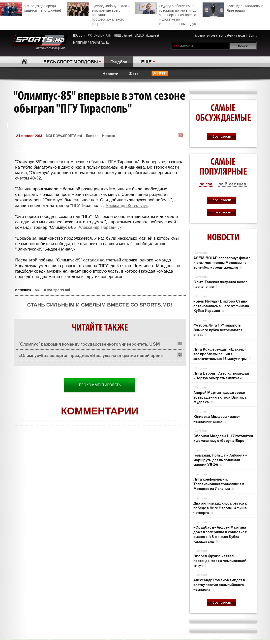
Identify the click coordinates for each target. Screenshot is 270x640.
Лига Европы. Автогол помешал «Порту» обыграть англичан (221, 375)
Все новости (221, 137)
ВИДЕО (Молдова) (147, 36)
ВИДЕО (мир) (123, 36)
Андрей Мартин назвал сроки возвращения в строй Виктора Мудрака (220, 397)
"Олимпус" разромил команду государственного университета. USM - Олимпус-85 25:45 (90, 345)
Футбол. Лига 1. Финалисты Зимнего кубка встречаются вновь (217, 330)
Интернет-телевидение (39, 42)
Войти (253, 36)
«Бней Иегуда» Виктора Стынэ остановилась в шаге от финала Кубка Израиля (221, 306)
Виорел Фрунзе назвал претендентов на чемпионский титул (219, 560)
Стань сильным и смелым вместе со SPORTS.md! (99, 304)
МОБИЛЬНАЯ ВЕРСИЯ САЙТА (91, 43)
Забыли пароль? (236, 36)
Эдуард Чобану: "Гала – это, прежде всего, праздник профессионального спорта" (98, 14)
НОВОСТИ (79, 36)
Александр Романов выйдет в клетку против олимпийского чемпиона (219, 584)
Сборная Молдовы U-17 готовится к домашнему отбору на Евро (223, 438)
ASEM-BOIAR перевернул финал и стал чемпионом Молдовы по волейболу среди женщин (221, 262)
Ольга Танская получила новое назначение (220, 284)
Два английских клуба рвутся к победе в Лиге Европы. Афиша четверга (220, 508)
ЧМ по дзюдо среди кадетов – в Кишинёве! (30, 7)
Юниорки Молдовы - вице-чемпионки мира (216, 418)
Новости (110, 73)
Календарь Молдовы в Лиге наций (233, 7)
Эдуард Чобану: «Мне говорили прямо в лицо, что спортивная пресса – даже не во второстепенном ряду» (166, 14)
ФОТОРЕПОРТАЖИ (100, 36)
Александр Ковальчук (127, 205)
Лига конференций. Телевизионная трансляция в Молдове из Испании (218, 484)
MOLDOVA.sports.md (52, 290)
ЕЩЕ (146, 61)
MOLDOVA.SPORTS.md (64, 135)
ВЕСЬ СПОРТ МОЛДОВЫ (70, 61)
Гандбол (118, 61)
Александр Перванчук (99, 227)
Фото (134, 73)
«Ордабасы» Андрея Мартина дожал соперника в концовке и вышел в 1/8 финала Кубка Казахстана (220, 534)
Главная (24, 61)
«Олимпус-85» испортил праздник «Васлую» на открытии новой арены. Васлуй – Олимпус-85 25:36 (92, 356)
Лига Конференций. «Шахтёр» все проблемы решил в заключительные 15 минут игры (222, 354)
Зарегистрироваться (209, 36)
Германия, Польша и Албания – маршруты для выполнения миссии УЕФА (220, 460)
